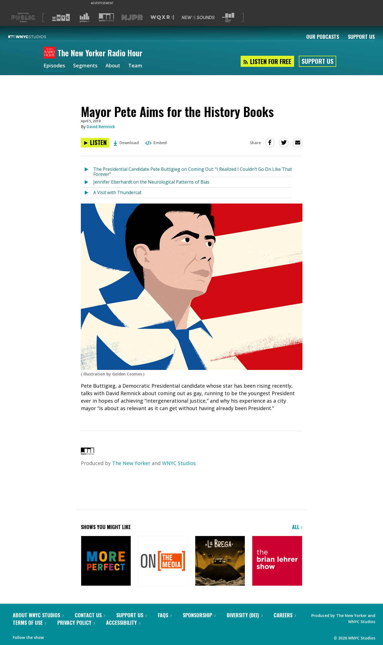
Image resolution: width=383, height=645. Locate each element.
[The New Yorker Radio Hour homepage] (50, 53)
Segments (85, 66)
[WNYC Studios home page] (34, 36)
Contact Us (90, 615)
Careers (285, 615)
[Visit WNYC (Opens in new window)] (61, 17)
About (113, 66)
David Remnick (101, 126)
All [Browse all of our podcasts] (297, 526)
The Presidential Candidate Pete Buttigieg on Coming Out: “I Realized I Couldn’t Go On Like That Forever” (192, 171)
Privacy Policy (76, 622)
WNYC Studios (179, 463)
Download (126, 142)
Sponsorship (199, 615)
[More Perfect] (106, 561)
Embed (156, 142)
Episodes (54, 66)
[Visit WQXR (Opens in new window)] (162, 17)
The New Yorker (131, 463)
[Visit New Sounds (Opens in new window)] (198, 17)
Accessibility (123, 622)
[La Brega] (220, 561)
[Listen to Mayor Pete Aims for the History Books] (95, 143)
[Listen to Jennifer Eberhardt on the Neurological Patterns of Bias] (88, 182)
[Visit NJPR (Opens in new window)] (132, 18)
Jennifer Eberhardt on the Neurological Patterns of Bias (151, 182)
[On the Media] (163, 561)
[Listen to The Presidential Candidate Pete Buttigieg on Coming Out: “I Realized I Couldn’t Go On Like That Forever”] (88, 170)
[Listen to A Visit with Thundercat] (88, 193)
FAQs (165, 615)
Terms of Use (29, 622)
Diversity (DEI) (245, 615)
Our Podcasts (322, 36)
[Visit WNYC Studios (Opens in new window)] (106, 17)
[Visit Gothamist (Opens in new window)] (84, 17)
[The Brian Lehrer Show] (277, 561)
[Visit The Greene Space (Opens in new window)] (228, 17)
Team (135, 66)
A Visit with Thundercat (117, 192)
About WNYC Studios (38, 615)
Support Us (361, 36)
